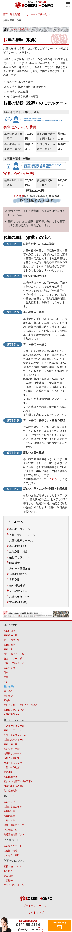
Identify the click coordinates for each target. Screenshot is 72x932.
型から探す (9, 686)
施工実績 (8, 875)
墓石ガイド (9, 802)
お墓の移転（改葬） (21, 596)
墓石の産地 (9, 668)
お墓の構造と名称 (13, 806)
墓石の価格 (9, 630)
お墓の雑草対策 (18, 574)
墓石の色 (8, 649)
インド (7, 681)
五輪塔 (7, 700)
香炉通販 (8, 772)
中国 (6, 677)
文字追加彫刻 (10, 790)
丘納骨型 (8, 695)
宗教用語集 (9, 816)
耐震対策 (14, 562)
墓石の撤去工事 (18, 591)
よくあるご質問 (12, 855)
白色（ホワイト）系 (14, 654)
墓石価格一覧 (10, 635)
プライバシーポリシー (15, 885)
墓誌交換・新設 (18, 551)
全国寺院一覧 (10, 829)
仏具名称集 (9, 820)
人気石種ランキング (14, 714)
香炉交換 (14, 579)
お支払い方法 (10, 850)
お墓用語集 (9, 811)
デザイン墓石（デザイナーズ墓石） (22, 705)
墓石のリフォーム (19, 529)
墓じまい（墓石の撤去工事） (18, 781)
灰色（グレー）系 (13, 658)
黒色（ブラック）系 (14, 663)
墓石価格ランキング (14, 709)
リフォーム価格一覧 (14, 725)
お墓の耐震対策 (12, 758)
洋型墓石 (8, 691)
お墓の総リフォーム (21, 540)
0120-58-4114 (28, 924)
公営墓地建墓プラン (14, 834)
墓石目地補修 (17, 585)
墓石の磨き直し (18, 546)
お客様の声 (9, 880)
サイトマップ (36, 912)
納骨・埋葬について (14, 825)
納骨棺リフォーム (19, 557)
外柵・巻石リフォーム (22, 534)
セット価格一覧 (12, 640)
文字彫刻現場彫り (19, 602)
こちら (53, 479)
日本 (6, 672)
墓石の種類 (9, 644)
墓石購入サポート (13, 846)
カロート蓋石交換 (19, 568)
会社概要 (8, 871)
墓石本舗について (13, 866)
